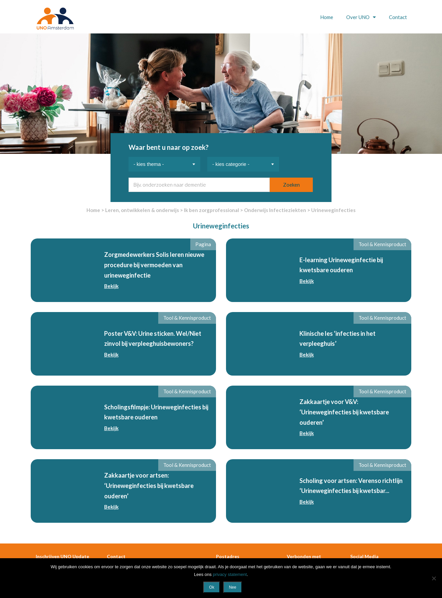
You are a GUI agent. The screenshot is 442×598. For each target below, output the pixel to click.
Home (326, 17)
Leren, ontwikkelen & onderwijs (142, 210)
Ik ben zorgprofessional (211, 210)
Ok (211, 587)
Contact (398, 17)
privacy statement (230, 574)
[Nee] (433, 578)
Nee (232, 587)
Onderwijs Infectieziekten (275, 210)
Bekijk (111, 286)
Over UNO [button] (358, 17)
